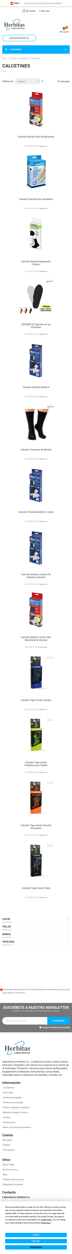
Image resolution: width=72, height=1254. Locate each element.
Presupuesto (8, 1150)
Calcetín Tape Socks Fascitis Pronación (36, 827)
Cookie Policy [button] (46, 1220)
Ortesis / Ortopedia (19, 58)
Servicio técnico (10, 1169)
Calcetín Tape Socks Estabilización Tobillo (36, 764)
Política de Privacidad (60, 1027)
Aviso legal (7, 1092)
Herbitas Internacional (13, 1179)
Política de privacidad (12, 1102)
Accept (36, 1235)
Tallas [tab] (6, 926)
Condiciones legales (12, 1097)
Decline (36, 1241)
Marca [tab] (6, 934)
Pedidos (6, 1145)
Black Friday (8, 1164)
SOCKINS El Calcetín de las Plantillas (36, 326)
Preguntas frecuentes (12, 1184)
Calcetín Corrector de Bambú (35, 449)
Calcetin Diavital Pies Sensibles (36, 199)
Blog (4, 1174)
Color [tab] (6, 919)
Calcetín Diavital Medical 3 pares (36, 512)
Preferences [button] (45, 1223)
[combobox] (19, 38)
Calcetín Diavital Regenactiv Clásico (36, 263)
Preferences (36, 1247)
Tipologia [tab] (8, 941)
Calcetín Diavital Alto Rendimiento (36, 136)
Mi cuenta (7, 1140)
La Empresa (8, 1087)
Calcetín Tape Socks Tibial (36, 888)
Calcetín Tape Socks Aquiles (36, 700)
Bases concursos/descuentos (16, 1127)
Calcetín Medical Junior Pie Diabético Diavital (36, 576)
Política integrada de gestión (16, 1107)
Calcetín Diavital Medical (36, 387)
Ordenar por (8, 81)
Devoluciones (8, 1122)
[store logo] (19, 25)
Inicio (4, 58)
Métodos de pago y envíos (15, 1112)
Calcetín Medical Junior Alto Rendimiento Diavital (36, 638)
